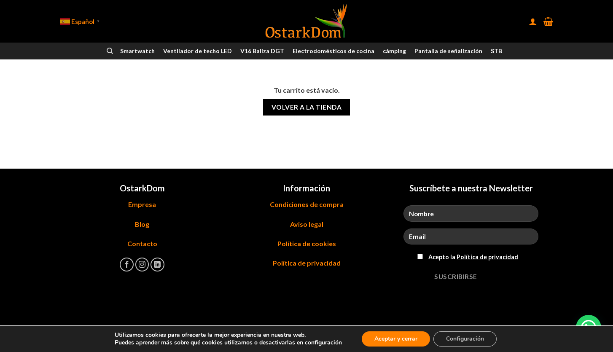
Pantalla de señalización (448, 50)
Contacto (142, 243)
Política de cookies (306, 243)
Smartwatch (137, 50)
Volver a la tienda (306, 107)
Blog (142, 224)
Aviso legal (306, 224)
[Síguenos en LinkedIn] (157, 264)
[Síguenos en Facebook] (127, 264)
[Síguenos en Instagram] (142, 264)
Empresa (142, 204)
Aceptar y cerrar (395, 339)
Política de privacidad (307, 263)
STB (496, 50)
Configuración (465, 339)
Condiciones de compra (307, 204)
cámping (394, 50)
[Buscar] (110, 51)
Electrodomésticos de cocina (333, 50)
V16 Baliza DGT (262, 50)
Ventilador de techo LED (197, 50)
